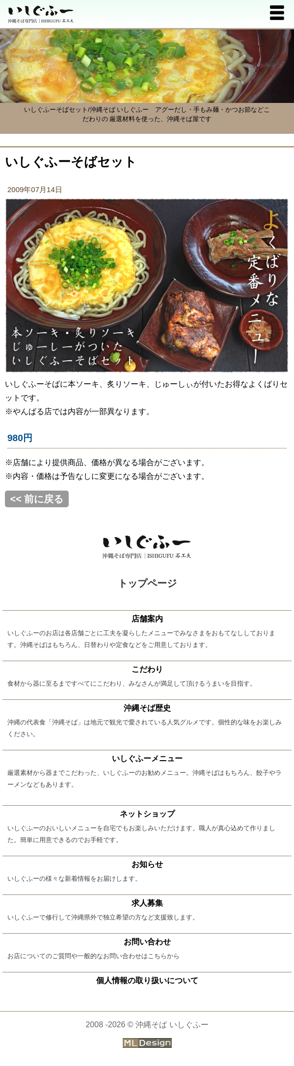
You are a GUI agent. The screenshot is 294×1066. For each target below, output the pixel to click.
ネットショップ (147, 814)
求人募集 (147, 903)
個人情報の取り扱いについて (147, 980)
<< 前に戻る (37, 499)
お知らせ (147, 864)
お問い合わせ (147, 942)
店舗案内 (147, 619)
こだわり (147, 669)
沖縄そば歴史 (147, 708)
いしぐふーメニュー (147, 758)
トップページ (147, 583)
